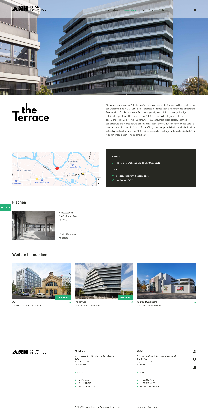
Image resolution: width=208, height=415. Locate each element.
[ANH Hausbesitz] (29, 8)
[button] (57, 167)
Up (195, 407)
